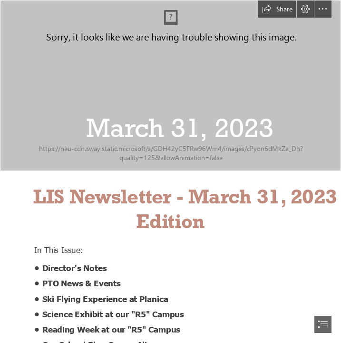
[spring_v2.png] (170, 85)
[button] (277, 9)
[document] (170, 171)
